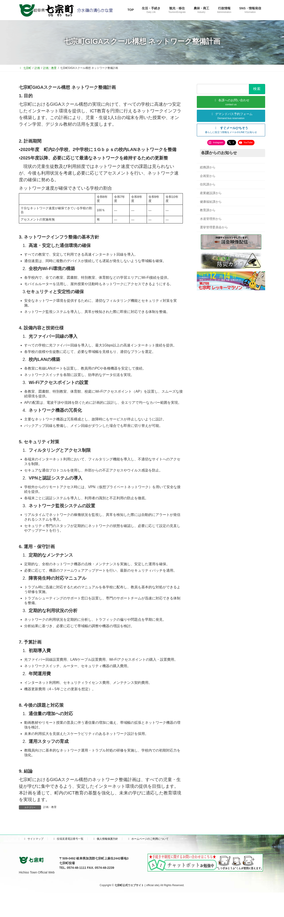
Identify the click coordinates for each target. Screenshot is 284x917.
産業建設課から (211, 193)
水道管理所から (211, 218)
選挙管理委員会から (214, 227)
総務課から (207, 167)
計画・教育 (50, 807)
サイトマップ (33, 838)
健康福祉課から (211, 201)
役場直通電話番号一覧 (67, 838)
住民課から (207, 184)
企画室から (207, 175)
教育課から (207, 210)
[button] (231, 129)
